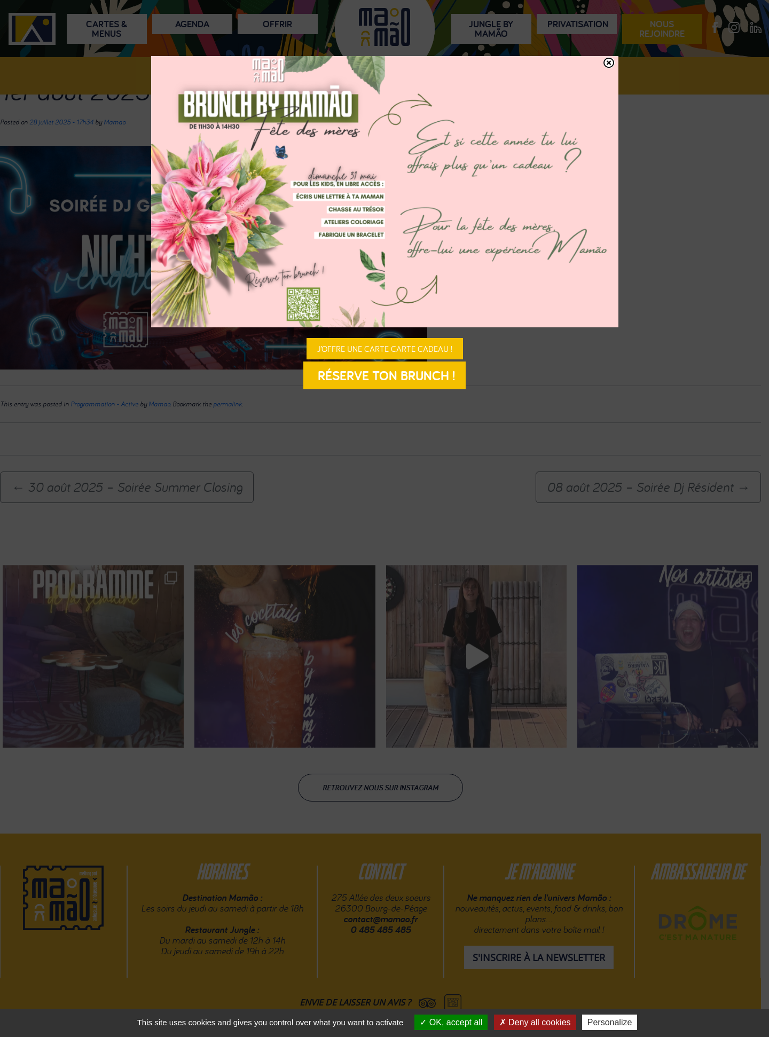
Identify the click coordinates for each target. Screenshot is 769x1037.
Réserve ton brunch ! (384, 375)
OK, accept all (451, 1022)
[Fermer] (609, 62)
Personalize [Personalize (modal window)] (609, 1022)
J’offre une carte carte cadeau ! (384, 348)
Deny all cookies (535, 1022)
